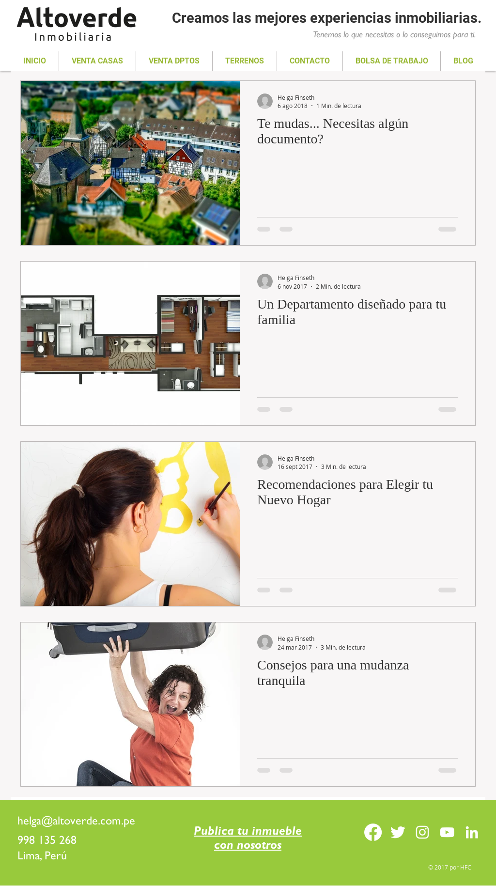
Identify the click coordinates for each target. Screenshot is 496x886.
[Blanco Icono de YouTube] (447, 832)
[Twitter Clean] (397, 832)
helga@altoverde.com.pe (76, 820)
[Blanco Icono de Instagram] (422, 832)
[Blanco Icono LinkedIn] (471, 832)
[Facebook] (373, 832)
